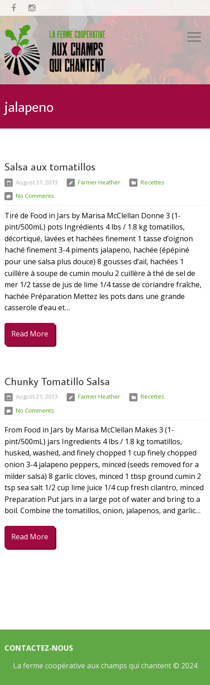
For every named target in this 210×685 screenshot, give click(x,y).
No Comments (35, 196)
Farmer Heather (99, 182)
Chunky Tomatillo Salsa (57, 381)
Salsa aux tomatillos (50, 166)
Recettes (152, 182)
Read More (29, 334)
